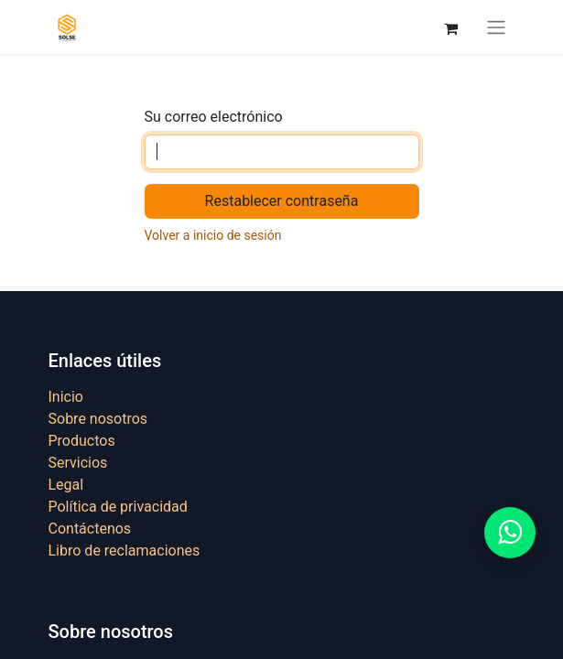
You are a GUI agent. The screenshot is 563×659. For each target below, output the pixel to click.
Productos (82, 440)
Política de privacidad (118, 506)
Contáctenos (90, 528)
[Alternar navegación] (496, 27)
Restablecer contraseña (282, 201)
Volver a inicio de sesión (213, 235)
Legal (66, 484)
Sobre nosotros (98, 418)
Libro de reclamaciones (124, 550)
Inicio (66, 396)
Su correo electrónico (214, 116)
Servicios (78, 462)
